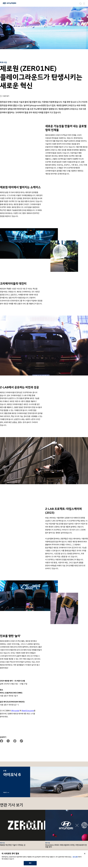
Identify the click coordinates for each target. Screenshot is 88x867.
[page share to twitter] (8, 740)
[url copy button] (21, 740)
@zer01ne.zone (28, 711)
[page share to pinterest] (14, 740)
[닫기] (84, 853)
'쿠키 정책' (75, 857)
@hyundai (15, 711)
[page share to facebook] (1, 740)
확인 (30, 863)
